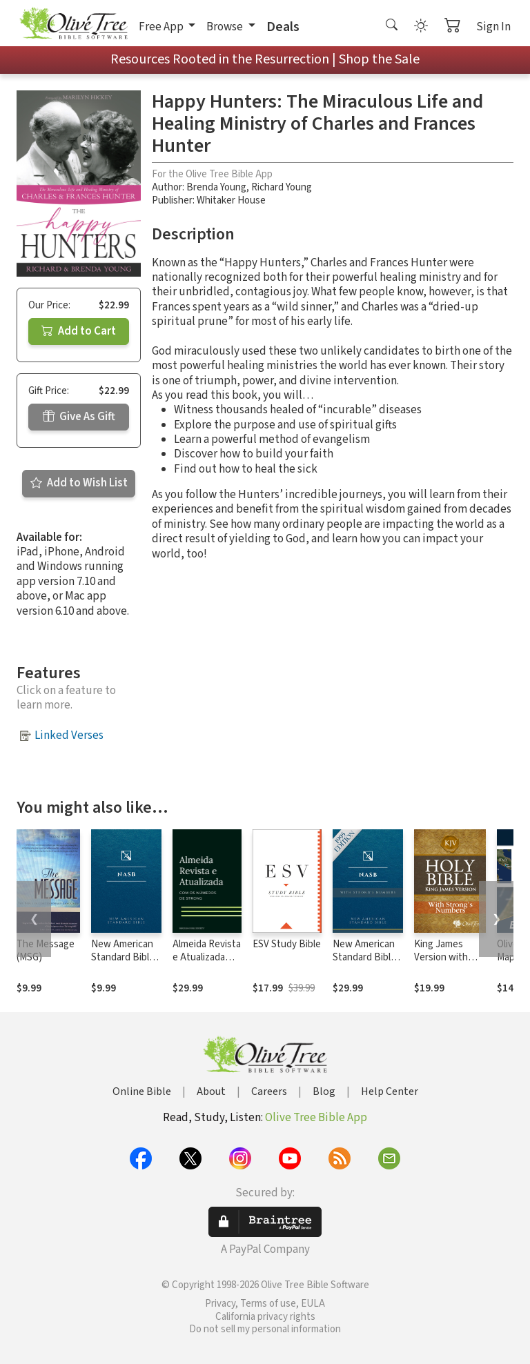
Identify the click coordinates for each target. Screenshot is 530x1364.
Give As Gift (79, 416)
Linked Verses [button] (69, 735)
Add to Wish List (79, 483)
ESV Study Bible (287, 944)
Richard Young (281, 187)
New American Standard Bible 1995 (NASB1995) (123, 964)
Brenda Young (216, 187)
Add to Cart (78, 331)
